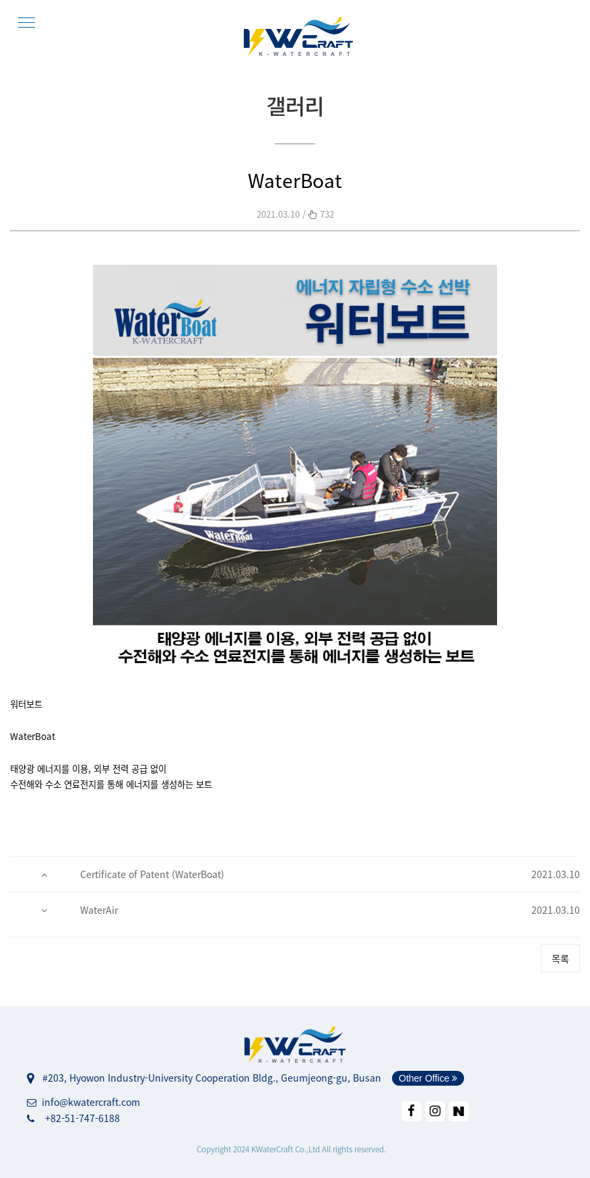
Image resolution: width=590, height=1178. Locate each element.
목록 (560, 958)
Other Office (428, 1078)
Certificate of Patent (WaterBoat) (152, 874)
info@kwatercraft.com (83, 1102)
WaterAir (99, 910)
